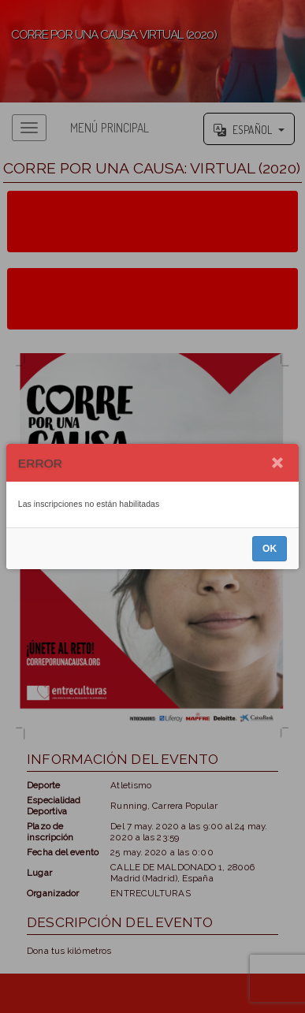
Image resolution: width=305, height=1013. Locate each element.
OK (269, 548)
